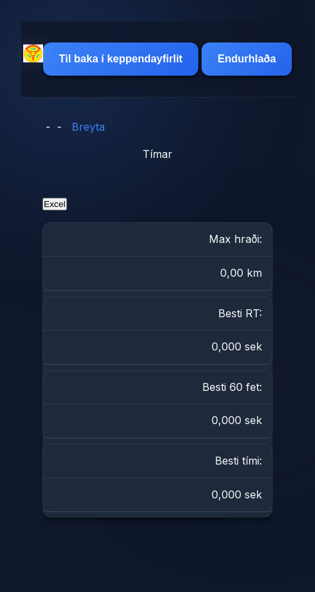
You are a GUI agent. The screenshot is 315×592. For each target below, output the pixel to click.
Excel (55, 204)
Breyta (88, 126)
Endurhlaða (247, 58)
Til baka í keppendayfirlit (120, 58)
